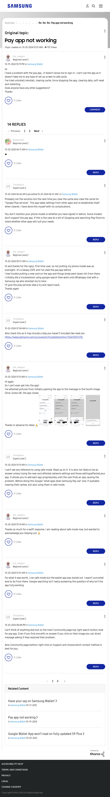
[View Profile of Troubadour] (18, 184)
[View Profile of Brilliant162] (18, 140)
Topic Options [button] (99, 31)
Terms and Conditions (15, 769)
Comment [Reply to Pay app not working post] (95, 109)
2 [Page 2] (29, 131)
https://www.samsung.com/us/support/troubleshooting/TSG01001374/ (44, 337)
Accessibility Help (12, 764)
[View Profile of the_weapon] (19, 56)
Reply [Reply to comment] (96, 172)
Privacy (6, 775)
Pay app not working (22, 717)
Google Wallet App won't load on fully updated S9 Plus (45, 734)
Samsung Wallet (35, 64)
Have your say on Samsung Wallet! (31, 701)
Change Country (11, 787)
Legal (5, 781)
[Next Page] (38, 131)
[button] (99, 57)
